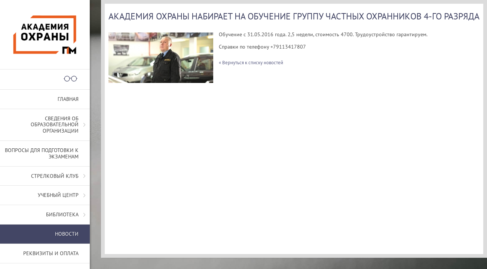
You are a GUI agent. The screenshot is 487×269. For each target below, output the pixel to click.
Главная (68, 99)
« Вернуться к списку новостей (251, 63)
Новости (67, 234)
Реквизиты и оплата (51, 253)
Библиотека (62, 214)
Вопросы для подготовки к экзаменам (42, 153)
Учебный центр (58, 195)
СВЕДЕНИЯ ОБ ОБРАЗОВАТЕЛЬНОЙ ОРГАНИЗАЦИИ (55, 124)
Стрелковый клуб (55, 176)
